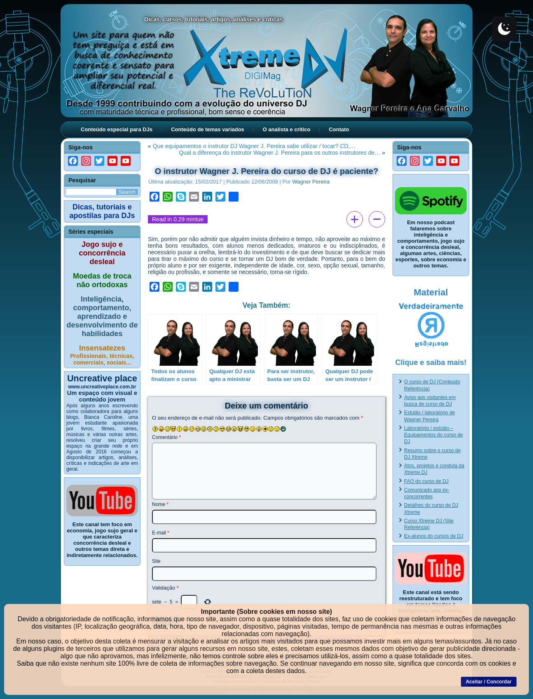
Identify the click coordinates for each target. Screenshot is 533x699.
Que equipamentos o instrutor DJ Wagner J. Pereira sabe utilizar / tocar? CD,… (254, 146)
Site (156, 561)
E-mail (160, 533)
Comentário (166, 437)
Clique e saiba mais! (430, 362)
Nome (160, 504)
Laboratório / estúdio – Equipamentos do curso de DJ (433, 435)
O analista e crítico (287, 129)
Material (431, 292)
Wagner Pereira (311, 182)
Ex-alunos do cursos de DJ (433, 536)
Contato (339, 129)
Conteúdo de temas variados (207, 129)
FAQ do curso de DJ (426, 481)
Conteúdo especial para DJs (116, 129)
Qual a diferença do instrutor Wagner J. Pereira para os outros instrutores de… (279, 152)
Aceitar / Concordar (489, 682)
